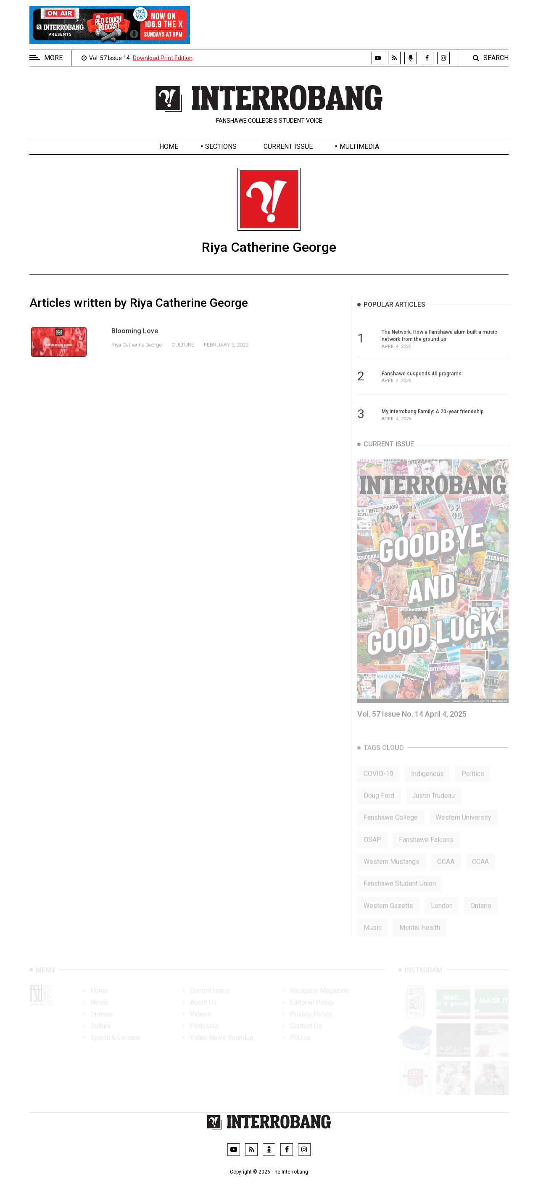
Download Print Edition (163, 58)
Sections (221, 146)
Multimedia (359, 146)
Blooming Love (134, 339)
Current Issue (288, 146)
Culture (182, 353)
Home (168, 146)
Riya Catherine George (137, 353)
